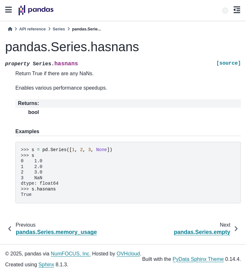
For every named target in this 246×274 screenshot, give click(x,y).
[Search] (225, 10)
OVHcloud (128, 253)
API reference (32, 29)
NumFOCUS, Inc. (71, 253)
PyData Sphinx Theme (198, 259)
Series (59, 29)
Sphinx (46, 264)
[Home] (10, 29)
